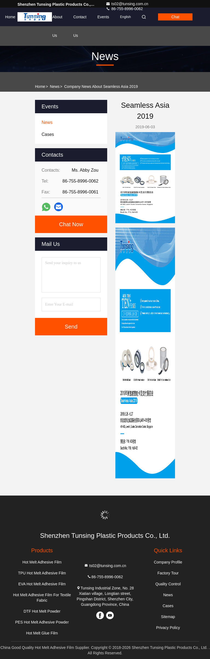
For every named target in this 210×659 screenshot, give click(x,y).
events (103, 17)
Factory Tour (168, 573)
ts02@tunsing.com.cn (127, 4)
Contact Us (79, 20)
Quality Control (168, 584)
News (55, 86)
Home (10, 17)
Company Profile (168, 562)
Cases (168, 606)
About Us (57, 20)
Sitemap (168, 617)
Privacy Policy (168, 627)
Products (33, 17)
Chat (175, 17)
